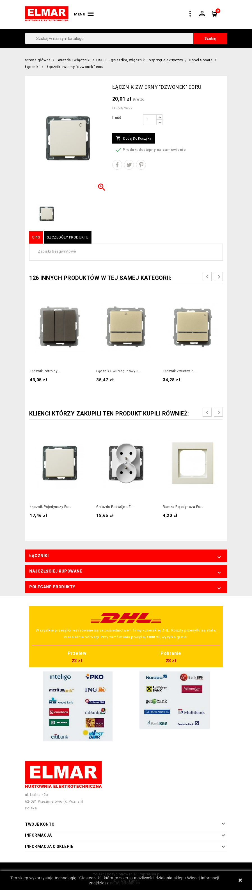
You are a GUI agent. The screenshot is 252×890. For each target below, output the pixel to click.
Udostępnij (117, 164)
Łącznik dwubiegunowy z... (119, 371)
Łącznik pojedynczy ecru (51, 507)
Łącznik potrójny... (45, 371)
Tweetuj (129, 164)
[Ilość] (150, 119)
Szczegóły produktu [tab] (68, 237)
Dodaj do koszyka (133, 138)
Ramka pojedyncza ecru (183, 507)
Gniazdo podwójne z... (115, 507)
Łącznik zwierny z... (179, 371)
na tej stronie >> (125, 883)
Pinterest (141, 164)
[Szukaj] (126, 38)
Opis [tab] (36, 237)
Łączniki (39, 555)
